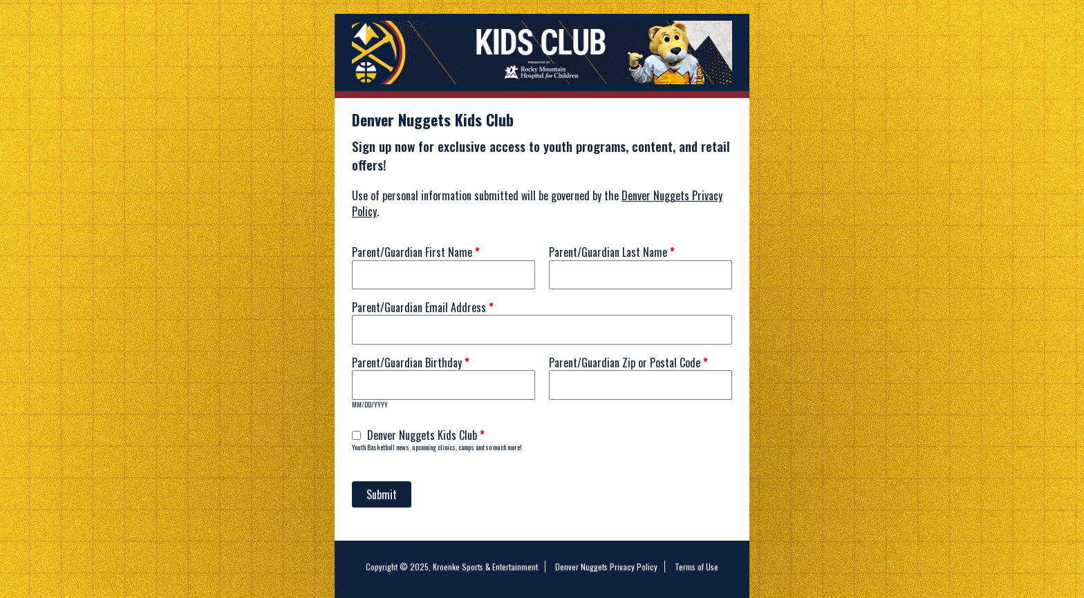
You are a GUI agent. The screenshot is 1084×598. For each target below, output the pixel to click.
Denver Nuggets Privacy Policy (606, 566)
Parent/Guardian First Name (416, 252)
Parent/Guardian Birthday (410, 362)
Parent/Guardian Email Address (423, 307)
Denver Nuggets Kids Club (426, 435)
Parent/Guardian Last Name (612, 252)
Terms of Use (696, 566)
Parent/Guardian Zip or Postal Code (628, 362)
